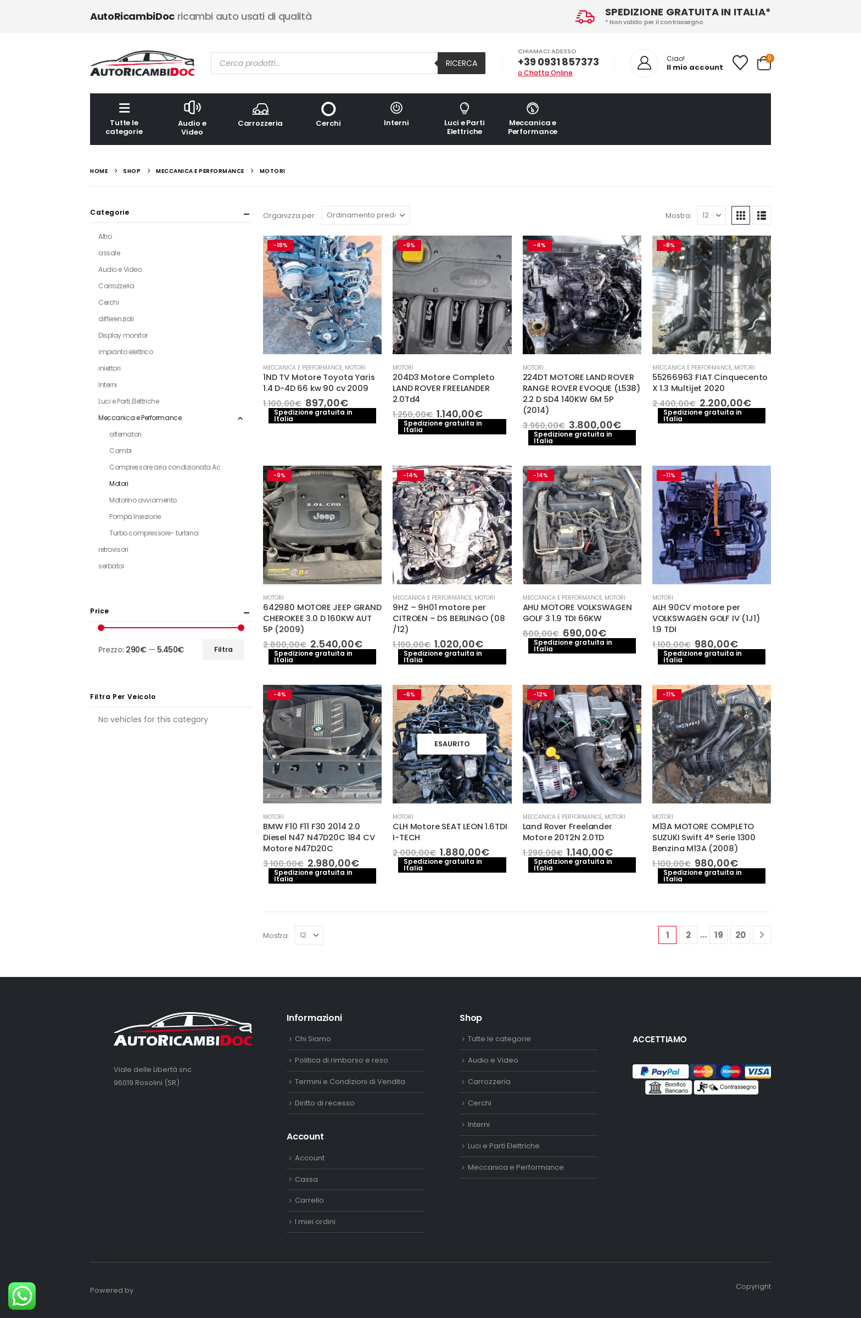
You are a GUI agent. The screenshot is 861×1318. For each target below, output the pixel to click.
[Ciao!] (676, 63)
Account (310, 1158)
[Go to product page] (322, 295)
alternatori (125, 434)
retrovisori (113, 549)
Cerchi (328, 114)
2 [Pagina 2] (688, 935)
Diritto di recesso (325, 1103)
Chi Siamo (313, 1039)
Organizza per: (289, 215)
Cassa (306, 1179)
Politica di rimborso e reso (341, 1060)
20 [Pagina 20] (740, 935)
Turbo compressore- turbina (153, 533)
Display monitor (123, 335)
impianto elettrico (125, 351)
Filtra (223, 649)
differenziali (116, 318)
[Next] (762, 935)
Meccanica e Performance (532, 118)
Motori (355, 368)
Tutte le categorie (124, 118)
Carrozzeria (260, 114)
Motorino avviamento (143, 500)
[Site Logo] (142, 63)
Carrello (309, 1200)
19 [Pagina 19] (718, 935)
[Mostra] (711, 215)
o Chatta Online (545, 72)
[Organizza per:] (366, 215)
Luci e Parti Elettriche (464, 118)
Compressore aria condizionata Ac (165, 467)
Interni (396, 114)
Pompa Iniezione (135, 516)
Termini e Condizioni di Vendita (350, 1081)
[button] (740, 215)
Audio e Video (192, 117)
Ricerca (461, 63)
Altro (105, 236)
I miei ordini (315, 1221)
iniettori (109, 368)
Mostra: (679, 215)
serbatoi (111, 566)
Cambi (120, 450)
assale (109, 253)
